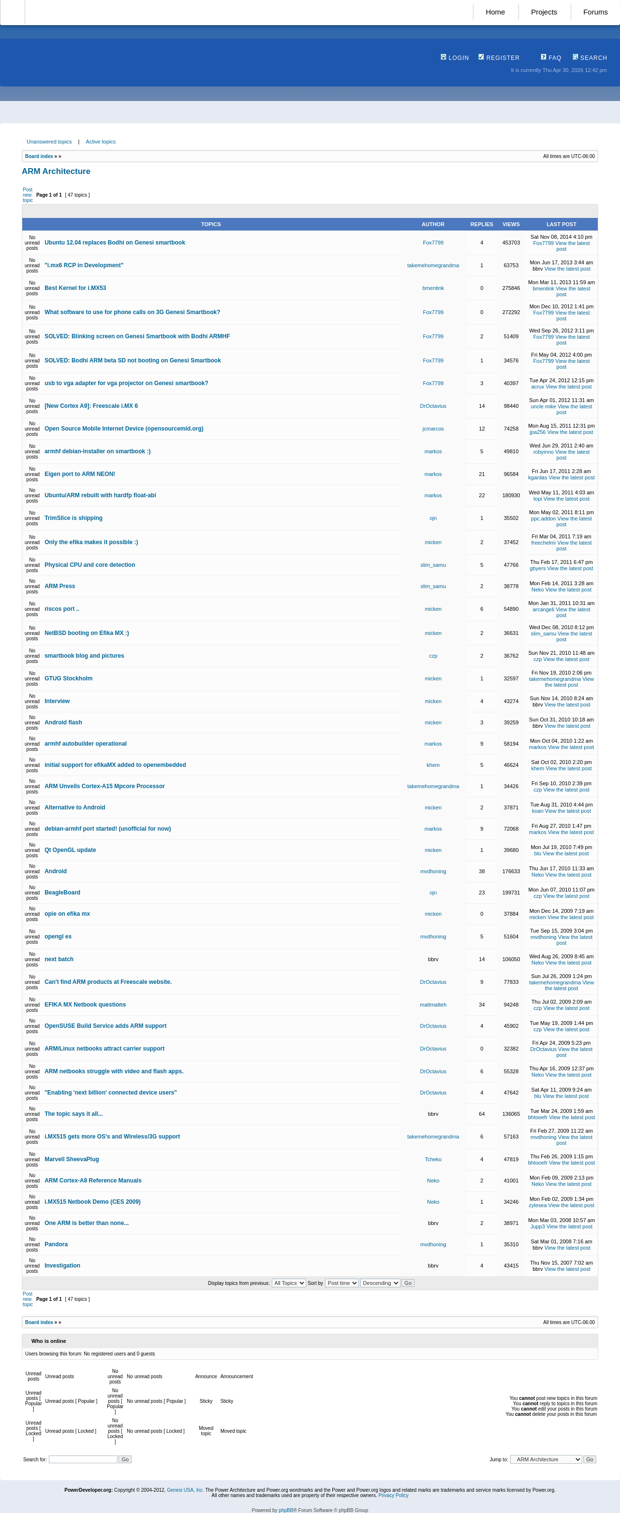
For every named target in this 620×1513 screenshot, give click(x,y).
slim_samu (433, 565)
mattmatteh (433, 1005)
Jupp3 (538, 1226)
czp (433, 656)
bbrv (537, 269)
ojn (433, 518)
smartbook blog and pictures (84, 655)
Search (590, 58)
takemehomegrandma (433, 265)
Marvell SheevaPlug (71, 1159)
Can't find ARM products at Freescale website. (108, 982)
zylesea (537, 1205)
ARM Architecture (56, 171)
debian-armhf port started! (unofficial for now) (107, 828)
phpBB (286, 1510)
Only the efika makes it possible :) (91, 542)
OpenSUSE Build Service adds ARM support (105, 1026)
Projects (544, 12)
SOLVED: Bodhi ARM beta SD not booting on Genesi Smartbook (132, 360)
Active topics (101, 141)
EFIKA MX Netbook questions (85, 1004)
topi (537, 499)
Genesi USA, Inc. (185, 1490)
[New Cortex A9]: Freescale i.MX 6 (91, 406)
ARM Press (59, 586)
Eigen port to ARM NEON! (79, 474)
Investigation (62, 1265)
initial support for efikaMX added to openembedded (115, 765)
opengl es (58, 936)
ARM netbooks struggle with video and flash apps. (113, 1071)
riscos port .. (61, 608)
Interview (57, 701)
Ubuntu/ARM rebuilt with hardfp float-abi (100, 495)
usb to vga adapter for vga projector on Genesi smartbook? (126, 383)
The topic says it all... (73, 1113)
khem (433, 765)
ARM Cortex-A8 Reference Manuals (93, 1180)
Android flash (63, 722)
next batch (59, 959)
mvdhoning (433, 871)
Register (499, 58)
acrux (537, 386)
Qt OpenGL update (70, 850)
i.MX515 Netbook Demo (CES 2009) (92, 1201)
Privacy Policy (393, 1495)
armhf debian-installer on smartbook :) (97, 451)
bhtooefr (537, 1117)
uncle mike (544, 406)
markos (433, 451)
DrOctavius (433, 406)
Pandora (56, 1244)
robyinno (543, 452)
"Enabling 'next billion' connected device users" (110, 1092)
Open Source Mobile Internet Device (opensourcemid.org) (124, 428)
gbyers (538, 568)
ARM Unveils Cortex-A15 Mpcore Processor (104, 786)
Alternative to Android (74, 807)
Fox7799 (433, 242)
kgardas (537, 477)
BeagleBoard (62, 892)
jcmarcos (433, 429)
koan (538, 811)
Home (495, 12)
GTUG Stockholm (68, 678)
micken (433, 542)
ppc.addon (543, 518)
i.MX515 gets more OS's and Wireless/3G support (112, 1136)
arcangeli (543, 609)
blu (538, 853)
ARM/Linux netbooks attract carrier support (104, 1048)
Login (455, 58)
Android (55, 871)
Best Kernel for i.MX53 (75, 288)
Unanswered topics (49, 141)
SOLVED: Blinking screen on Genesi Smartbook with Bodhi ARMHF (137, 336)
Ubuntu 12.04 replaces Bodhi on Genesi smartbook (114, 242)
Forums (595, 12)
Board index (39, 156)
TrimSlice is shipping (73, 518)
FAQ (551, 58)
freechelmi (543, 543)
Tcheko (433, 1159)
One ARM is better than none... (86, 1223)
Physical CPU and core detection (89, 565)
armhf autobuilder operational (85, 743)
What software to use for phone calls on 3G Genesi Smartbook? (132, 312)
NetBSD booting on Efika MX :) (86, 633)
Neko (537, 589)
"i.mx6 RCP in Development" (83, 265)
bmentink (433, 288)
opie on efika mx (67, 913)
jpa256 (538, 432)
